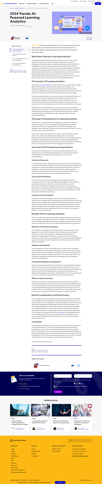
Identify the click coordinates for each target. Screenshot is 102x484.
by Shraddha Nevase (19, 429)
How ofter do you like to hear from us (82, 380)
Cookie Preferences (34, 480)
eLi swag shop (35, 456)
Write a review (83, 1)
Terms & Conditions (15, 480)
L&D (59, 382)
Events (12, 458)
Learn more (60, 482)
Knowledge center (36, 451)
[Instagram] (90, 440)
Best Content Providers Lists (18, 470)
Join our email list (74, 1)
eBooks (13, 451)
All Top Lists (14, 465)
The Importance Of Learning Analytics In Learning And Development (82, 422)
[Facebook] (70, 440)
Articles (13, 449)
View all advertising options (81, 456)
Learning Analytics (19, 8)
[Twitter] (74, 440)
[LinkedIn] (78, 440)
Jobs (12, 460)
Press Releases (14, 456)
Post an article (92, 1)
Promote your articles (78, 453)
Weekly (81, 383)
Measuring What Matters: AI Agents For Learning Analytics (61, 421)
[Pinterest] (86, 440)
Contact (34, 453)
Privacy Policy (24, 480)
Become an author (56, 449)
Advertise (99, 1)
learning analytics (45, 85)
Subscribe (58, 391)
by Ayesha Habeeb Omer (83, 429)
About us (34, 449)
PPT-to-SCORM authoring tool (19, 472)
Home (11, 8)
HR (55, 382)
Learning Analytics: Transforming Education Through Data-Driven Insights (19, 422)
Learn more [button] (61, 388)
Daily (76, 383)
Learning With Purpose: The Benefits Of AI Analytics (39, 421)
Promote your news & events (79, 451)
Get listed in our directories (79, 449)
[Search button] (92, 3)
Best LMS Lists (14, 467)
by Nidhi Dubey (60, 429)
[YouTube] (82, 440)
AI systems (62, 312)
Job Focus (56, 380)
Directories (13, 463)
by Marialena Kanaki (40, 429)
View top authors (56, 451)
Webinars (13, 453)
